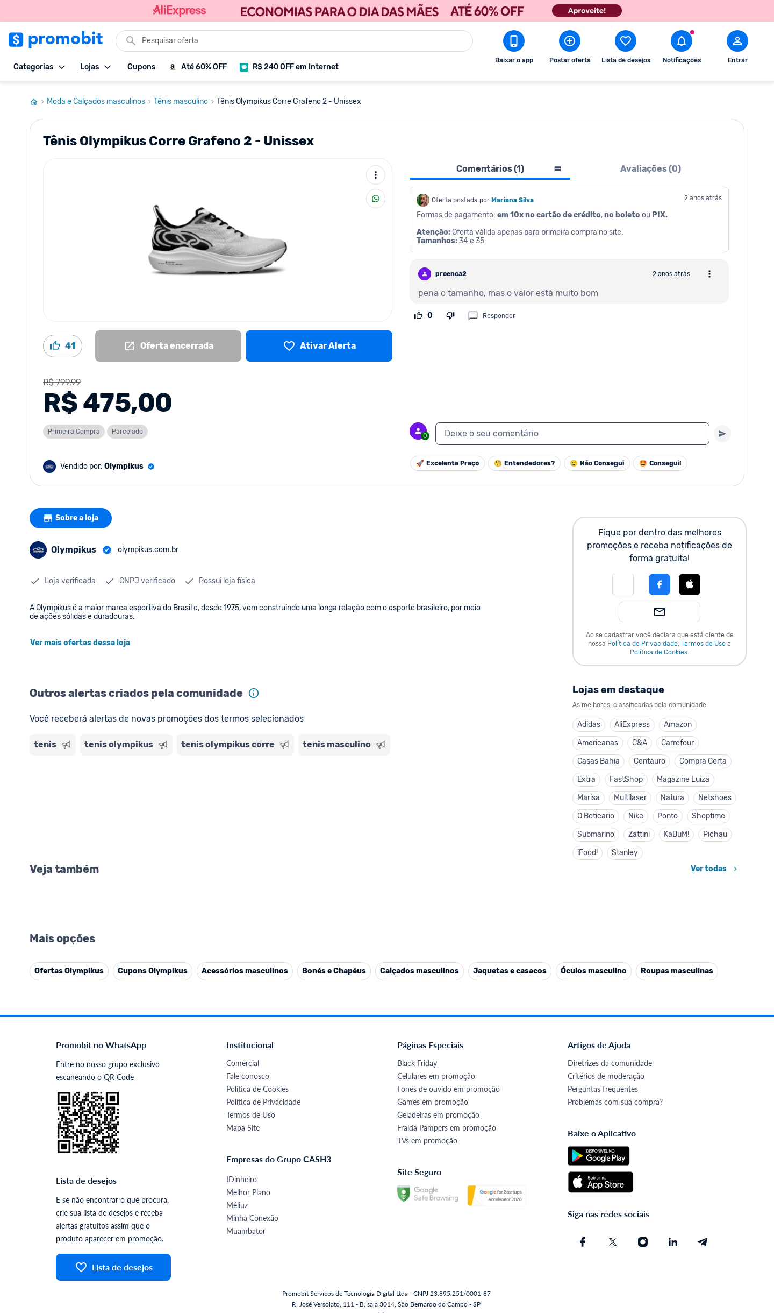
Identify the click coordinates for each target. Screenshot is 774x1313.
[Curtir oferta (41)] (62, 342)
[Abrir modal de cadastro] (737, 49)
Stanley (625, 849)
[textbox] (572, 430)
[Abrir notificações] (682, 49)
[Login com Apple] (689, 581)
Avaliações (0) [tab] (650, 165)
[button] (623, 581)
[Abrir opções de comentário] (709, 270)
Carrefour (677, 739)
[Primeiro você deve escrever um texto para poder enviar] (722, 430)
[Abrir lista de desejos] (626, 49)
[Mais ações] (375, 171)
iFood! (587, 849)
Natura (672, 794)
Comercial (242, 1297)
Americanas (597, 739)
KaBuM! (676, 831)
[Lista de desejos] (319, 342)
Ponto (667, 812)
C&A (639, 739)
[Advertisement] (236, 798)
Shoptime (708, 812)
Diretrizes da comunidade (610, 1297)
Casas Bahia (598, 758)
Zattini (639, 831)
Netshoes (715, 794)
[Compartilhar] (375, 195)
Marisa (588, 794)
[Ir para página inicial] (38, 98)
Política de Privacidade (642, 640)
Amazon (678, 721)
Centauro (649, 758)
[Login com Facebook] (659, 581)
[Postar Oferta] (570, 49)
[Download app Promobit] (514, 49)
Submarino (595, 831)
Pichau (715, 831)
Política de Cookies (658, 649)
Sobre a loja (71, 515)
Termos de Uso (703, 640)
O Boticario (595, 812)
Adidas (588, 721)
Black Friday (417, 1297)
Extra (586, 776)
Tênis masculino (185, 98)
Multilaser (630, 794)
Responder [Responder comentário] (491, 312)
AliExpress (632, 721)
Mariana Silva (512, 197)
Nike (635, 812)
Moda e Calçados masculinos (100, 98)
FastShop (626, 776)
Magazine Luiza (683, 776)
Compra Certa (703, 758)
